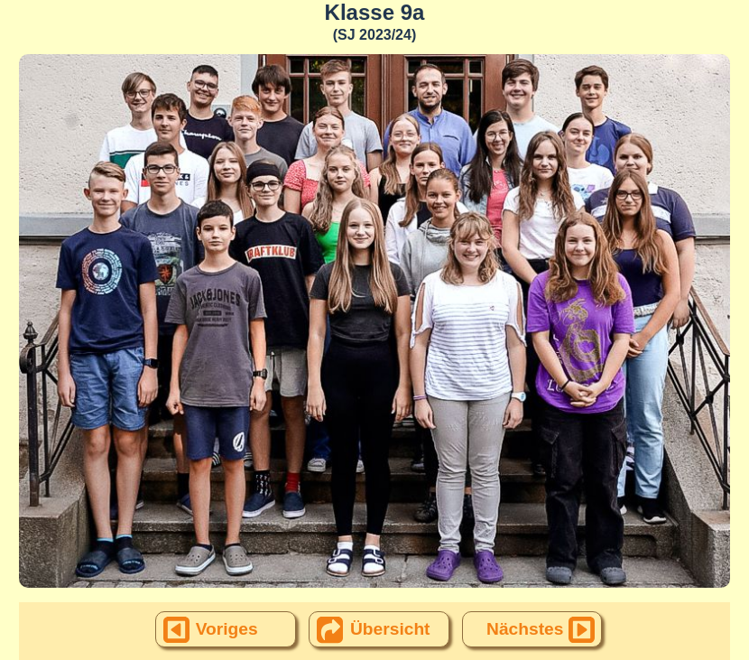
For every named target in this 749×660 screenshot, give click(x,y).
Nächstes (524, 628)
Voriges (227, 628)
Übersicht (390, 628)
